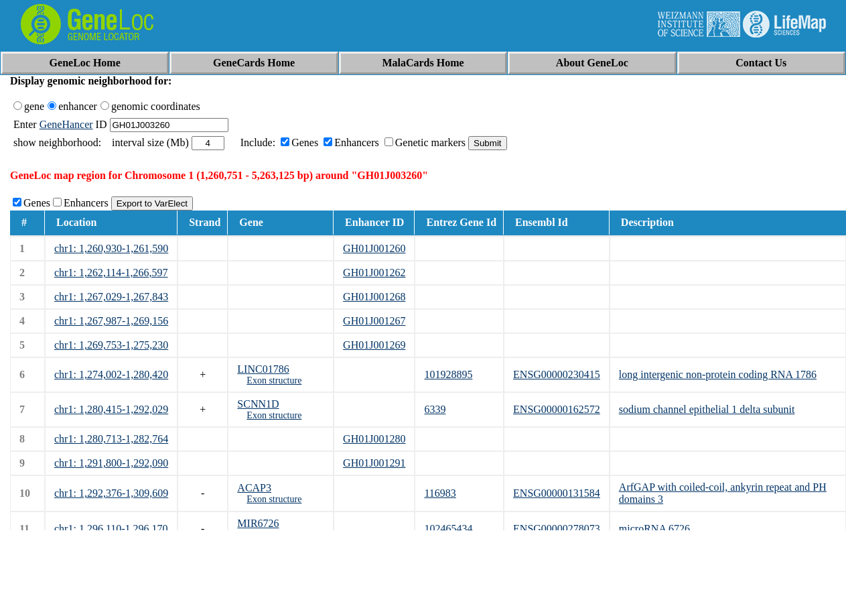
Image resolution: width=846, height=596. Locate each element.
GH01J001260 (374, 248)
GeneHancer (66, 124)
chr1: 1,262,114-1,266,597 (111, 272)
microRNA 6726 (654, 528)
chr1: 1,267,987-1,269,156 (111, 320)
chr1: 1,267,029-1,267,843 (111, 296)
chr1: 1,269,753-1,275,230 (111, 345)
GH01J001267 (374, 320)
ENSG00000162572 (556, 409)
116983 (439, 493)
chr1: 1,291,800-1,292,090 (111, 463)
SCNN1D (258, 404)
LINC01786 (263, 369)
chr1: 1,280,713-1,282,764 (111, 438)
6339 (434, 409)
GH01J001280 (374, 438)
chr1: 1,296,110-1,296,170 (111, 528)
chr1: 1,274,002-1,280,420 (111, 374)
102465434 (448, 528)
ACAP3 (254, 487)
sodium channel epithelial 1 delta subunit (707, 409)
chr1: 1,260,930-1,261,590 (111, 248)
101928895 (448, 374)
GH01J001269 (374, 345)
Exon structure (273, 380)
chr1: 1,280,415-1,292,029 (111, 409)
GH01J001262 (374, 272)
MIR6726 (258, 523)
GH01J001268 (374, 296)
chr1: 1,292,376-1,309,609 (111, 493)
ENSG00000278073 (556, 528)
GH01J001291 (374, 463)
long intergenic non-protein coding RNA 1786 (718, 374)
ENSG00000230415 (556, 374)
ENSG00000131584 (556, 493)
